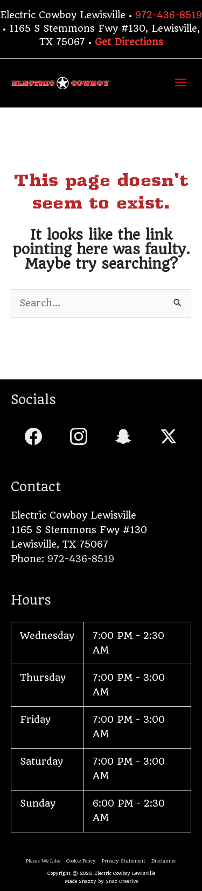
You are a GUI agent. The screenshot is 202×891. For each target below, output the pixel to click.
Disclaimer (163, 861)
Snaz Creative (122, 881)
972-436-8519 (168, 15)
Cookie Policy (81, 861)
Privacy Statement (123, 861)
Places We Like (43, 861)
